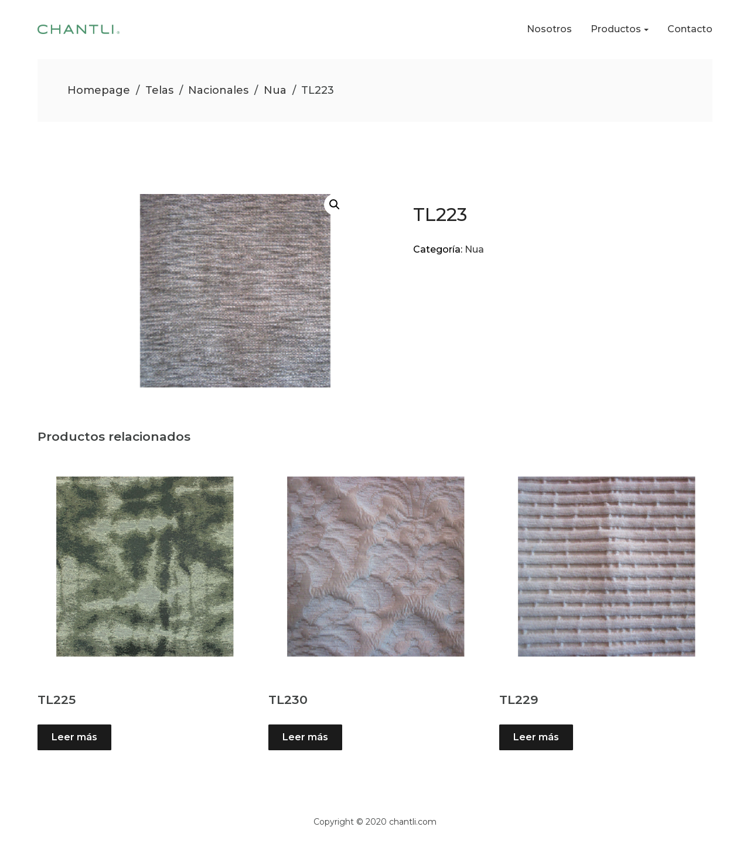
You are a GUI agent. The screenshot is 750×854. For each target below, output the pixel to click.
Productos (616, 29)
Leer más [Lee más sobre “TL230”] (305, 737)
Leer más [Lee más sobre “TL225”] (74, 737)
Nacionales (218, 90)
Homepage (98, 90)
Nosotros (549, 29)
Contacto (689, 29)
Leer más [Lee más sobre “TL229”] (536, 737)
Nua (275, 90)
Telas (159, 90)
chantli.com (413, 821)
